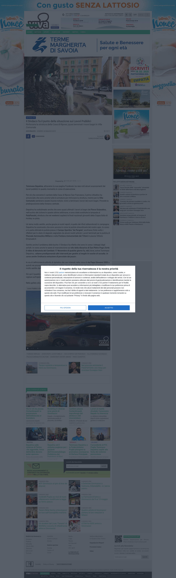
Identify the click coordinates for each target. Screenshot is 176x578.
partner (61, 272)
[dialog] (88, 289)
